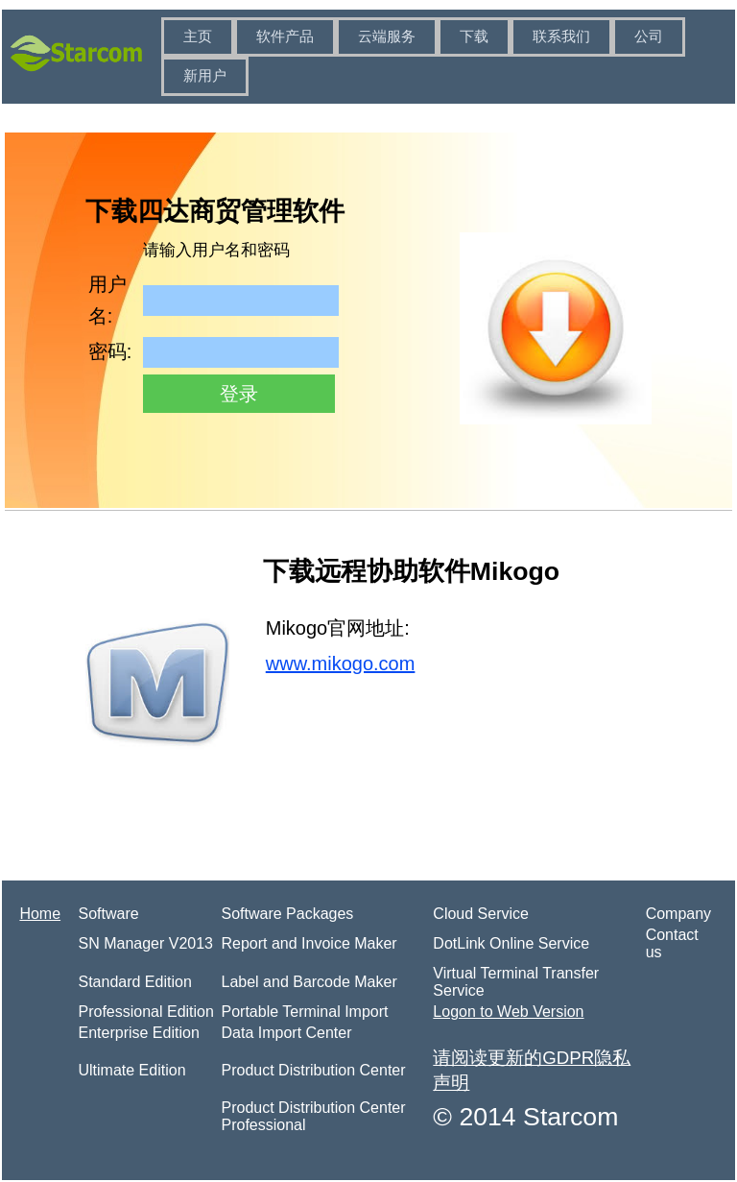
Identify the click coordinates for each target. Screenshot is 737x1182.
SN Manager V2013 (145, 943)
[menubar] (446, 56)
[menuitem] (197, 37)
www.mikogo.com (341, 663)
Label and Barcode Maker (308, 982)
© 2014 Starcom (525, 1116)
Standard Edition (134, 982)
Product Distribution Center (313, 1070)
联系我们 (561, 36)
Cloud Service (481, 913)
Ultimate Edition (131, 1070)
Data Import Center (286, 1033)
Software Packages (287, 913)
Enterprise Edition (138, 1033)
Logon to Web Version (508, 1011)
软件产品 (285, 36)
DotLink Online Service (511, 943)
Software (108, 913)
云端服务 (387, 36)
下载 (474, 36)
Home (39, 913)
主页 (197, 36)
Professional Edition (145, 1011)
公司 (648, 36)
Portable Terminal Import (304, 1011)
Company (678, 913)
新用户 (204, 76)
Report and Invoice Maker (308, 943)
